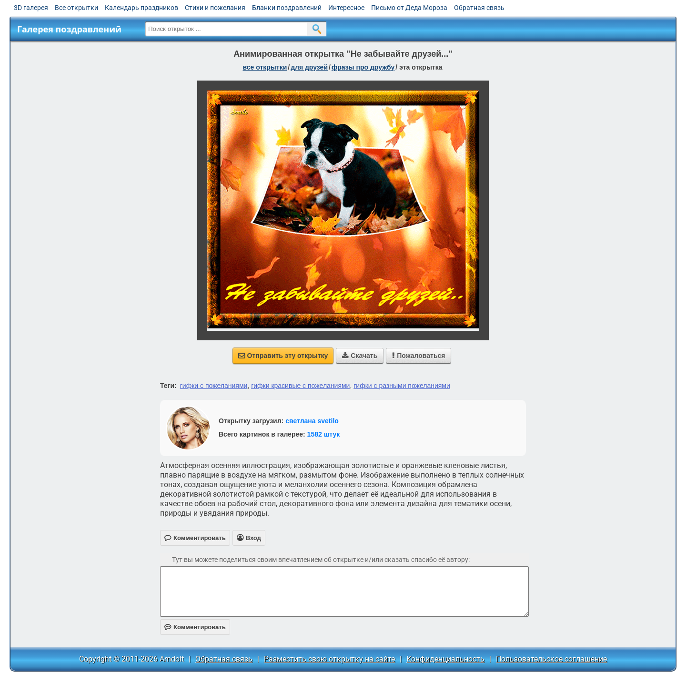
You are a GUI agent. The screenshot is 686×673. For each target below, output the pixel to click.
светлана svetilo (312, 421)
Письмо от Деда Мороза (409, 7)
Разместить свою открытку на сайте (329, 658)
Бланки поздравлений (287, 7)
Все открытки (76, 7)
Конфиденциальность (445, 658)
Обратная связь (479, 7)
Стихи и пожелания (215, 7)
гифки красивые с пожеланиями (300, 385)
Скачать (359, 355)
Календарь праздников (141, 7)
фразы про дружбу (363, 67)
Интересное (346, 7)
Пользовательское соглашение (551, 658)
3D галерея (31, 7)
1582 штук (323, 434)
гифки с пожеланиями (214, 385)
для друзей (309, 67)
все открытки (264, 67)
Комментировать (195, 627)
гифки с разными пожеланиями (401, 385)
